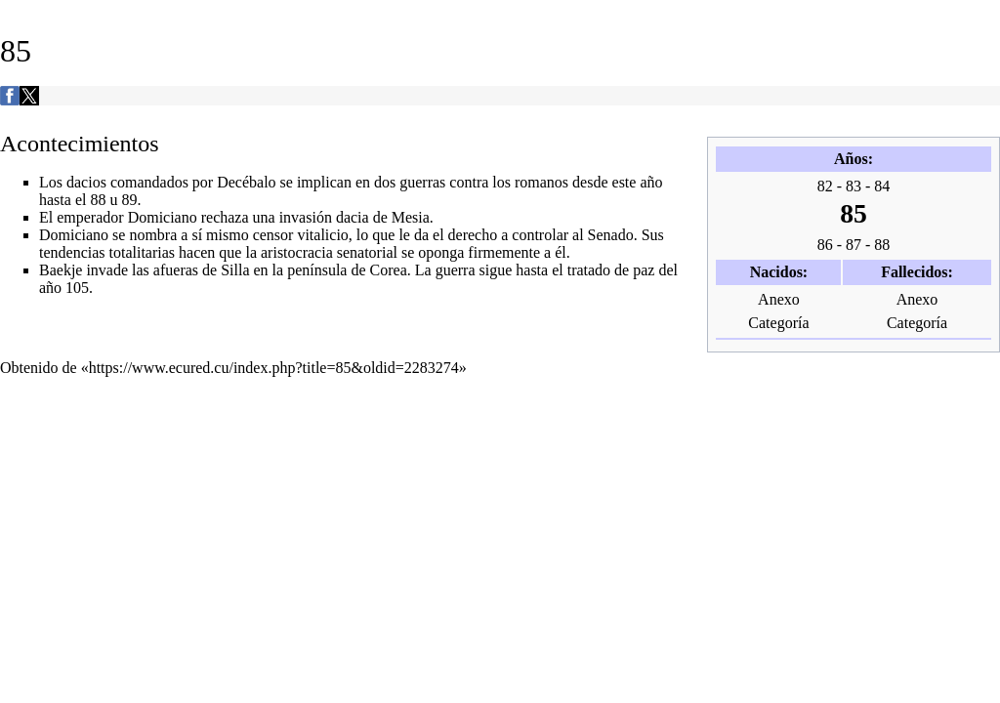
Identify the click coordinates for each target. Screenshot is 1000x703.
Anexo (779, 299)
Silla (235, 270)
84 (882, 186)
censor (273, 235)
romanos (541, 182)
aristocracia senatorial (329, 252)
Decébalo (246, 182)
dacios (86, 182)
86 (825, 244)
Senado (611, 235)
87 (853, 244)
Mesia (411, 217)
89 (129, 199)
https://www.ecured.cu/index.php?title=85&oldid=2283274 (274, 367)
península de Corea (347, 270)
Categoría (778, 322)
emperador (90, 217)
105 (77, 287)
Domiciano (162, 217)
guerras (422, 182)
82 (825, 186)
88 (882, 244)
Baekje (60, 270)
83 (853, 186)
